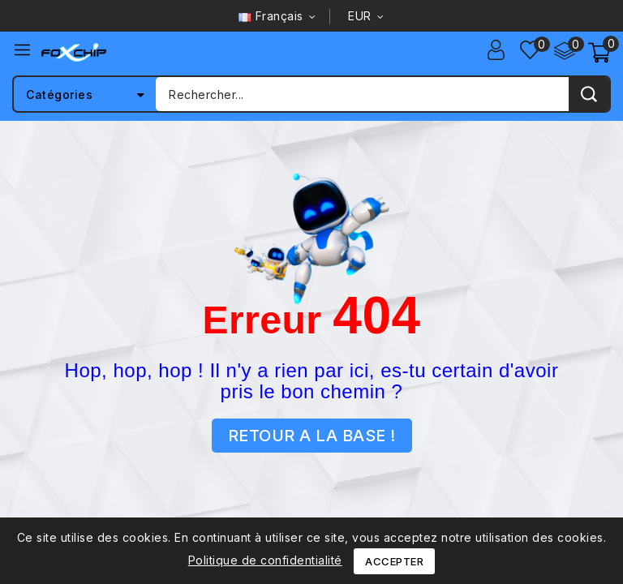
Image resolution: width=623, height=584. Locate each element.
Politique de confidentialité (265, 560)
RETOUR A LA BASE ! (312, 435)
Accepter (394, 561)
